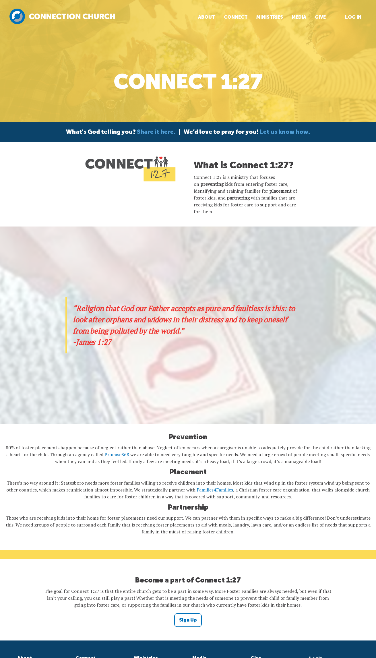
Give (320, 17)
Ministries (269, 17)
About (206, 17)
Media (299, 17)
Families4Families (215, 490)
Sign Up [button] (188, 620)
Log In (353, 17)
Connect (236, 17)
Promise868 (116, 454)
